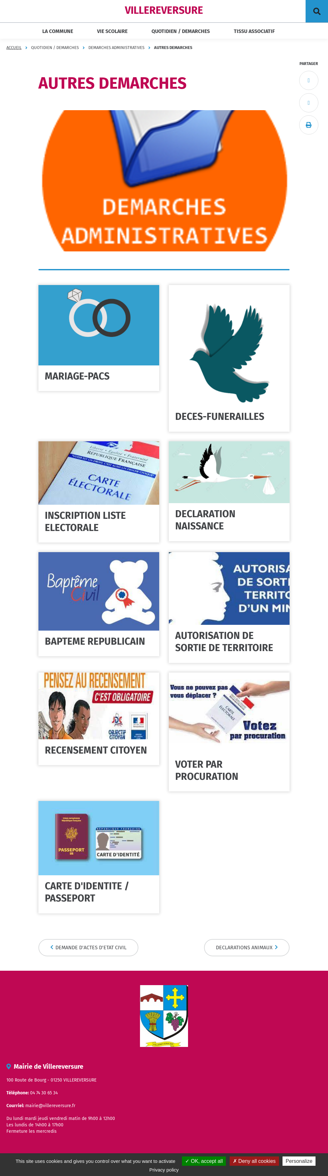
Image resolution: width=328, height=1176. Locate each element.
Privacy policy (164, 1169)
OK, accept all (204, 1161)
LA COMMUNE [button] (57, 31)
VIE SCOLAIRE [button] (112, 31)
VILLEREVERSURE (164, 10)
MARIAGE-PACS (77, 376)
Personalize (299, 1161)
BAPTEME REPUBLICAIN (95, 641)
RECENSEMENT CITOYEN (96, 750)
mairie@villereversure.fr (50, 1105)
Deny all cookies (254, 1161)
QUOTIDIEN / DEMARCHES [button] (181, 31)
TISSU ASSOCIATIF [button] (254, 31)
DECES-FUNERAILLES (219, 416)
